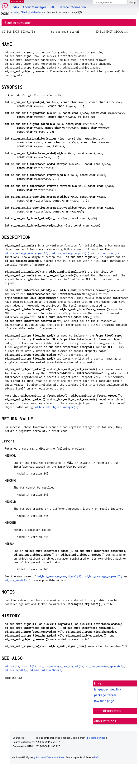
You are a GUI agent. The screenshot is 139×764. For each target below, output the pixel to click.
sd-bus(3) (12, 666)
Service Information (72, 7)
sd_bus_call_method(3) (46, 670)
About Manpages (34, 7)
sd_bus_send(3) (108, 253)
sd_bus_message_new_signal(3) (27, 253)
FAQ (52, 7)
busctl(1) (29, 666)
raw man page (104, 701)
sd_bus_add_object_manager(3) (56, 407)
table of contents (107, 711)
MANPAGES (17, 1)
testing (16, 12)
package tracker (105, 695)
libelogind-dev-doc (32, 12)
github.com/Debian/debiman (49, 757)
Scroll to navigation (18, 23)
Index (15, 7)
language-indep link (107, 689)
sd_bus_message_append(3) (70, 253)
